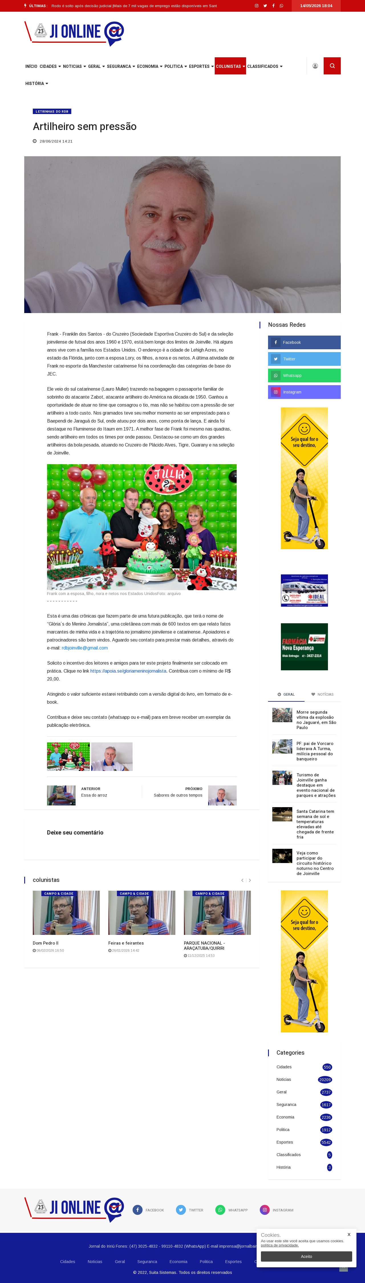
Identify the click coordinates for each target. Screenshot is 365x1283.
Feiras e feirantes (126, 943)
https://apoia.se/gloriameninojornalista (128, 671)
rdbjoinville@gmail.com (85, 647)
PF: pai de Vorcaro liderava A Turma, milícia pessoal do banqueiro (315, 751)
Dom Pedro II (45, 943)
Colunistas (230, 67)
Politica (176, 67)
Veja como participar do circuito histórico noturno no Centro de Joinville (315, 863)
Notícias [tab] (322, 694)
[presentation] (242, 880)
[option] (73, 6)
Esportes (201, 67)
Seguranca (121, 67)
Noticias (74, 67)
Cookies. (271, 1235)
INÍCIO (31, 67)
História (36, 84)
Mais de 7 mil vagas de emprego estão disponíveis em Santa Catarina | (179, 6)
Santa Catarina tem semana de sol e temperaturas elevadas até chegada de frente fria (315, 824)
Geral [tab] (286, 694)
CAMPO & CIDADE (59, 893)
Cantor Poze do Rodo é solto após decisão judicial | (73, 6)
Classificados (264, 67)
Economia (149, 67)
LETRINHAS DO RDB (52, 111)
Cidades (50, 67)
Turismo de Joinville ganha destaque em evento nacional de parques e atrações (316, 785)
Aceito (306, 1256)
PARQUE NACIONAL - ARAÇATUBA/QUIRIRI (204, 945)
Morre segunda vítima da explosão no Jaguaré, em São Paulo (316, 720)
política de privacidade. (280, 1245)
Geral (96, 67)
